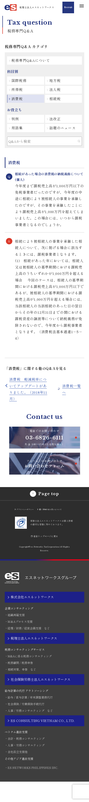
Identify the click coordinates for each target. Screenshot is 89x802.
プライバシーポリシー (28, 525)
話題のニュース (64, 131)
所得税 (18, 91)
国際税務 (20, 81)
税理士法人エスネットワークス (34, 658)
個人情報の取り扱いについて (44, 527)
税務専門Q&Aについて (32, 60)
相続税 (56, 100)
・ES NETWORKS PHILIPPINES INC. (31, 788)
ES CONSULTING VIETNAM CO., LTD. (43, 741)
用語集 (18, 131)
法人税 (56, 91)
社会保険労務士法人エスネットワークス (40, 699)
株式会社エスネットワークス (32, 617)
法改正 (56, 121)
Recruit (66, 7)
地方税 (56, 81)
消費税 (18, 100)
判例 (16, 121)
